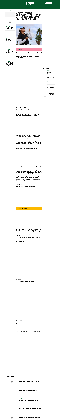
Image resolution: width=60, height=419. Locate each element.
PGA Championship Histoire (50, 77)
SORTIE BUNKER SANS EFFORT (50, 82)
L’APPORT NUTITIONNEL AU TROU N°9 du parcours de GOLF (50, 88)
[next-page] (45, 96)
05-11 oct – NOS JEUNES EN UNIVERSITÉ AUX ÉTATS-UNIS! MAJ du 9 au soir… (36, 298)
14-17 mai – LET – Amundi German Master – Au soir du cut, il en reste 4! (9, 28)
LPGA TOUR (21, 365)
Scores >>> (20, 49)
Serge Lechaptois (12, 14)
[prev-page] (43, 96)
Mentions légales (36, 411)
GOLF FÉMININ (10, 10)
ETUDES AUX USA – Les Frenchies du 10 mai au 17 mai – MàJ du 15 (9, 51)
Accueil (6, 10)
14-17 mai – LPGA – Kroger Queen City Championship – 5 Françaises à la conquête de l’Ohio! (10, 64)
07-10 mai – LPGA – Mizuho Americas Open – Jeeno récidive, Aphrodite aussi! (30, 385)
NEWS (7, 38)
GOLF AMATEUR (8, 49)
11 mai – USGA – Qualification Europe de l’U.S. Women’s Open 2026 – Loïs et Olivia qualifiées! (30, 376)
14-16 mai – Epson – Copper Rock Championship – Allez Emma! (30, 367)
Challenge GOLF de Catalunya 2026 (8, 40)
